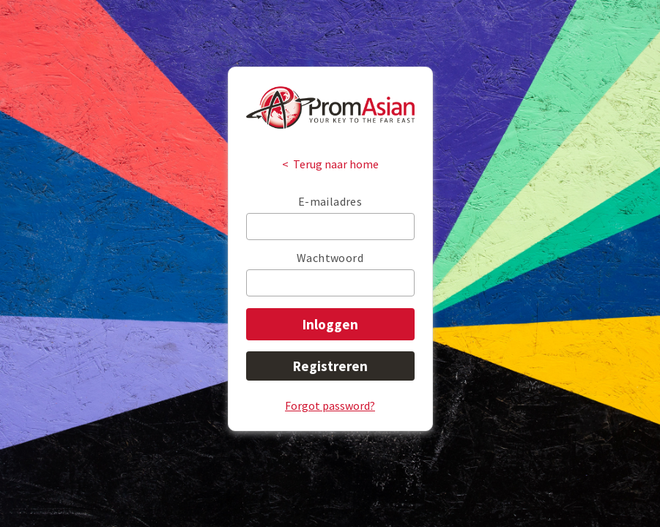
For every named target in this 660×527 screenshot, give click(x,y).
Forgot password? (330, 405)
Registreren (330, 366)
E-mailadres (330, 201)
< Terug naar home (330, 164)
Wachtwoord (330, 258)
